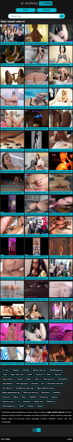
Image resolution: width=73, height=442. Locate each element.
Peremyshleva (62, 379)
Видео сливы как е (17, 375)
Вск (42, 383)
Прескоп (20, 379)
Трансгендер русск (9, 406)
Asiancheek (27, 401)
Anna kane (34, 383)
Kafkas (15, 397)
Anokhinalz (56, 392)
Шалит (29, 375)
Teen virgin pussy (22, 383)
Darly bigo (25, 370)
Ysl (18, 401)
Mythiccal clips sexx (39, 370)
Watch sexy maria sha (30, 392)
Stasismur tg (43, 397)
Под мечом (39, 375)
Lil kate (4, 375)
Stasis (37, 379)
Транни (21, 406)
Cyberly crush (38, 401)
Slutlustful (32, 397)
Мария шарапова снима (45, 388)
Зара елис (58, 375)
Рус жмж (5, 370)
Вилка (24, 397)
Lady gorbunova (7, 383)
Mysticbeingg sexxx (56, 370)
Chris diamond (7, 388)
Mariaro (28, 379)
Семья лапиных (7, 379)
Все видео (46, 10)
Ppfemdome (45, 392)
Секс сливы (5, 439)
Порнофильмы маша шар (24, 388)
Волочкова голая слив (55, 383)
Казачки (54, 397)
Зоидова (40, 406)
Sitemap (69, 439)
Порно (36, 3)
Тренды (25, 10)
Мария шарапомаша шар (11, 392)
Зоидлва (30, 406)
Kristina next (50, 401)
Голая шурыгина (48, 379)
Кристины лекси (8, 401)
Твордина (15, 370)
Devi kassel (6, 397)
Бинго (49, 375)
